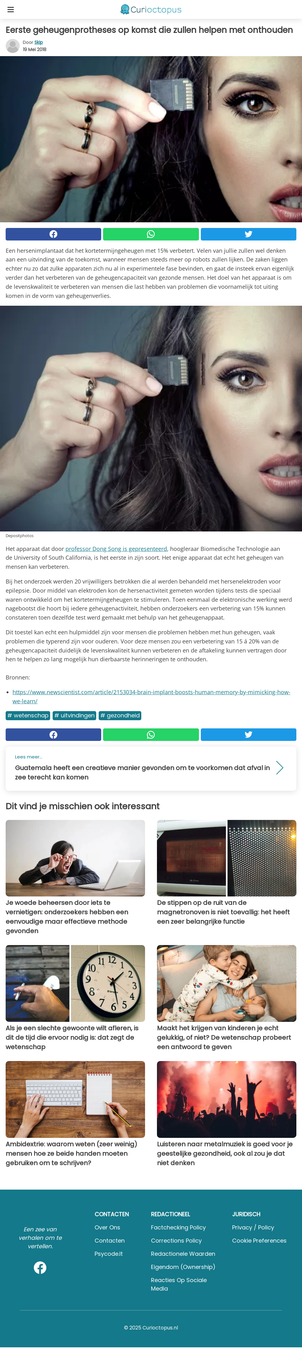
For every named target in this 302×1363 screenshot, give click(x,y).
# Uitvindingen (74, 715)
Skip (38, 42)
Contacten (110, 1240)
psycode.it (109, 1254)
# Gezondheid (120, 715)
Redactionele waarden (183, 1254)
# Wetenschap (28, 715)
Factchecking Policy (178, 1227)
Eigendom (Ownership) (183, 1267)
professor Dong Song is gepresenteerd (116, 548)
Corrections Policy (176, 1240)
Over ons (107, 1227)
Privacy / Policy (253, 1227)
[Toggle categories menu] (11, 9)
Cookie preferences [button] (259, 1240)
